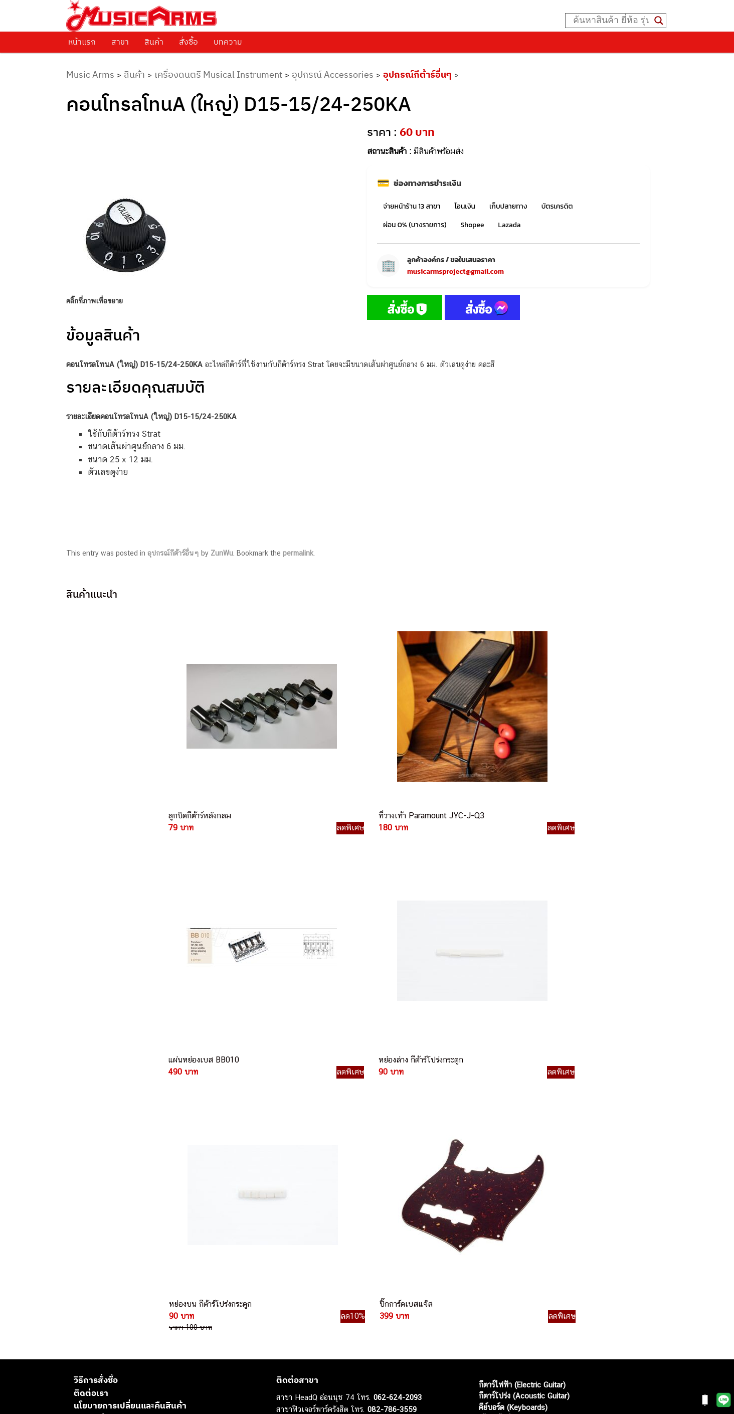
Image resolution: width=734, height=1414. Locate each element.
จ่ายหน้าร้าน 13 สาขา (411, 206)
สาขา (120, 42)
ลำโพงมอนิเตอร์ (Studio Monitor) (531, 1179)
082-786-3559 (392, 1124)
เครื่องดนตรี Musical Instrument (218, 74)
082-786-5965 (412, 1263)
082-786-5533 (389, 1147)
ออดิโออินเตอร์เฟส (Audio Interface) (537, 1167)
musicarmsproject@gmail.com (455, 271)
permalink (298, 553)
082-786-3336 (384, 1183)
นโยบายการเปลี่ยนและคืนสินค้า (130, 1121)
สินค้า (153, 42)
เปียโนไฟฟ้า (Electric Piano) (524, 1134)
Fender (490, 1190)
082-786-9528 (367, 1217)
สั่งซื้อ (188, 42)
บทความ (228, 42)
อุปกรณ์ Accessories (333, 74)
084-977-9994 (391, 1159)
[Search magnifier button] (659, 21)
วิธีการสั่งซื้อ (96, 1095)
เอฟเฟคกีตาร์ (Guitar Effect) (524, 1145)
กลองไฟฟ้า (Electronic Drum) (525, 1156)
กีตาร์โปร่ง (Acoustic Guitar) (524, 1111)
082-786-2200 (414, 1194)
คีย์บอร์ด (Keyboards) (513, 1122)
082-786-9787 (390, 1229)
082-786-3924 (362, 1206)
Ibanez (490, 1212)
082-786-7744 (407, 1171)
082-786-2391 (411, 1274)
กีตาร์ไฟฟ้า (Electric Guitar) (522, 1100)
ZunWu (222, 553)
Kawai (488, 1224)
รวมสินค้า (91, 1133)
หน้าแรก (82, 42)
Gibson (490, 1201)
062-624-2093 (398, 1113)
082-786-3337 (391, 1136)
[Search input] (611, 21)
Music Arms (90, 74)
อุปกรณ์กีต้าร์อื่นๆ (417, 74)
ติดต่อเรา (91, 1108)
